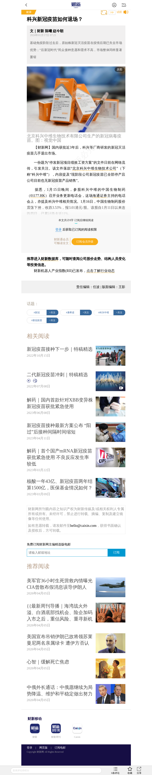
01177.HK (37, 196)
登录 (58, 229)
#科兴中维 (103, 312)
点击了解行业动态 (100, 271)
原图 (119, 69)
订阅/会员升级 (85, 241)
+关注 (52, 312)
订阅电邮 (59, 747)
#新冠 (37, 312)
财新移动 (35, 719)
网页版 (43, 747)
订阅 (116, 552)
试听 (119, 12)
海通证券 (100, 196)
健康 (28, 12)
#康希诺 (70, 312)
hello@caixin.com (83, 526)
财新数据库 (49, 259)
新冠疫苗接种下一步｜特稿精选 (60, 349)
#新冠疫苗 (36, 320)
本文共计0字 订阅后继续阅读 (76, 220)
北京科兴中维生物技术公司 (94, 168)
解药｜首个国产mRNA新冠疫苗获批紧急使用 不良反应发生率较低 (59, 457)
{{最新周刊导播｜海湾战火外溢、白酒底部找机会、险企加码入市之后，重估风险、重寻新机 (60, 612)
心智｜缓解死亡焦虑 (48, 661)
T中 (112, 12)
